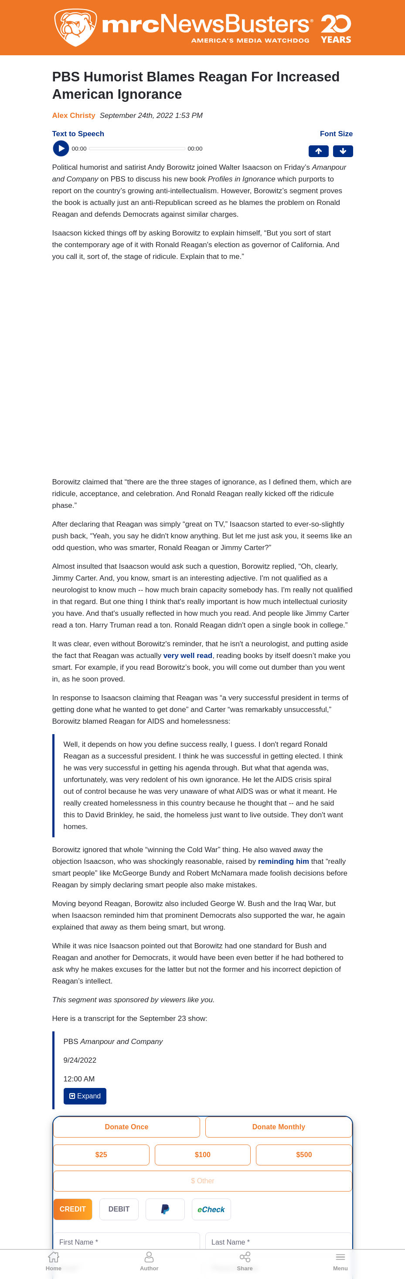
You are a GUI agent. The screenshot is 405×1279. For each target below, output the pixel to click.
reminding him (283, 861)
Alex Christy (73, 115)
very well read (187, 655)
